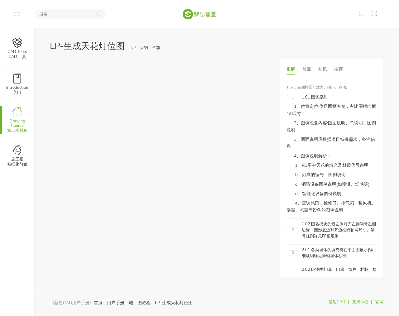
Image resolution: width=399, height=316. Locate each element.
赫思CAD (337, 302)
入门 (17, 83)
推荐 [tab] (338, 69)
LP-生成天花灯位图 (174, 302)
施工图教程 (17, 119)
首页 (98, 302)
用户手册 (115, 302)
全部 (156, 47)
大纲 (144, 47)
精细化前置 (17, 155)
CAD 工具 (17, 48)
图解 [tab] (290, 69)
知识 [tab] (322, 69)
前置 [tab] (306, 69)
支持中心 (360, 302)
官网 (379, 302)
